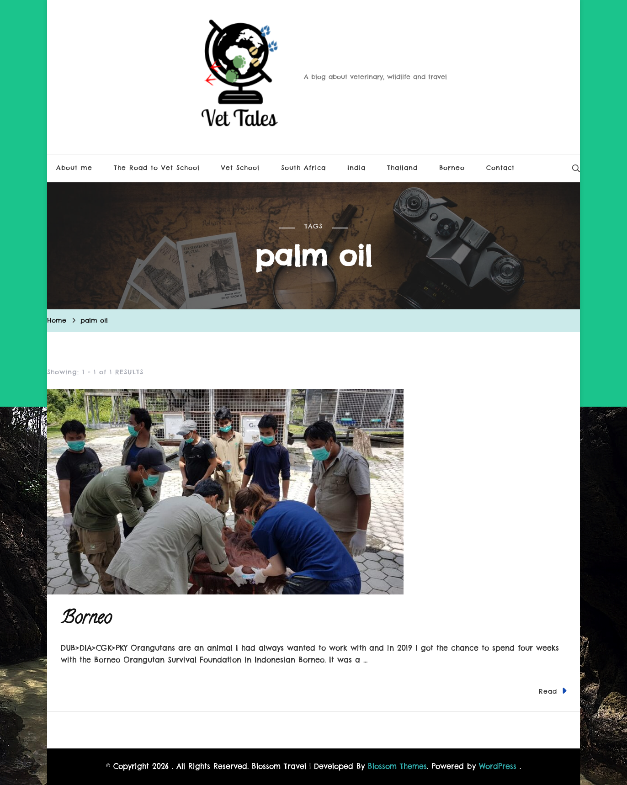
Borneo (452, 168)
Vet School (240, 168)
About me (74, 168)
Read (553, 690)
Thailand (402, 168)
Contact (500, 168)
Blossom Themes (397, 766)
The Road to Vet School (157, 168)
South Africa (303, 168)
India (356, 168)
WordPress (497, 766)
